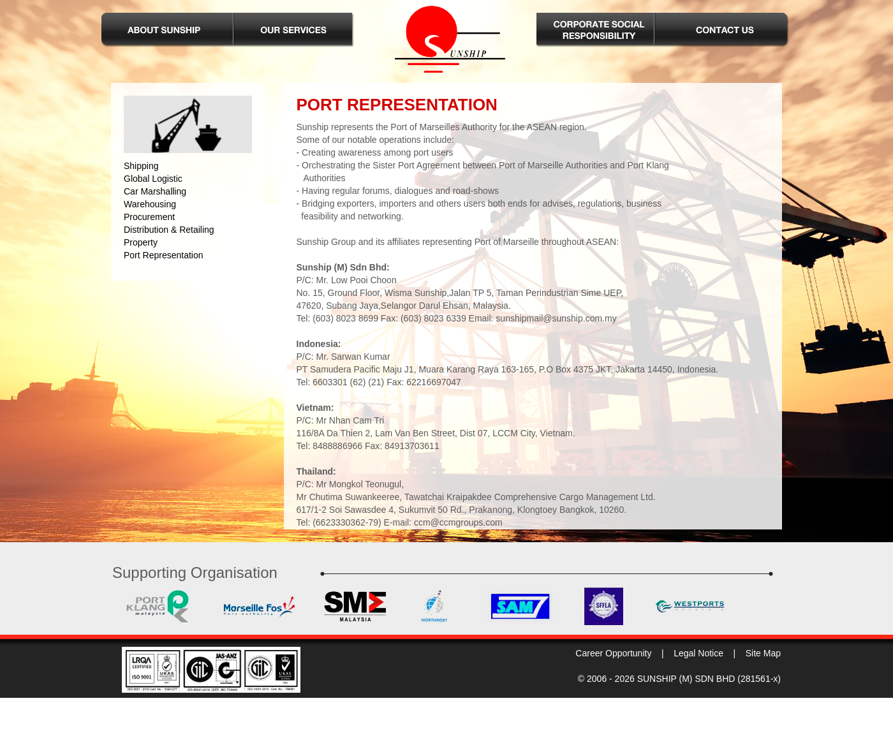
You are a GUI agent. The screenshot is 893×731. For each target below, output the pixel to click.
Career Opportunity (613, 653)
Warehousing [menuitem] (150, 204)
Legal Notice (698, 653)
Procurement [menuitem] (149, 217)
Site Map (763, 653)
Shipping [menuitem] (141, 166)
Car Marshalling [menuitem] (155, 191)
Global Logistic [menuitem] (153, 179)
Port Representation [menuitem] (163, 255)
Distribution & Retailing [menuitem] (169, 230)
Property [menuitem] (141, 242)
